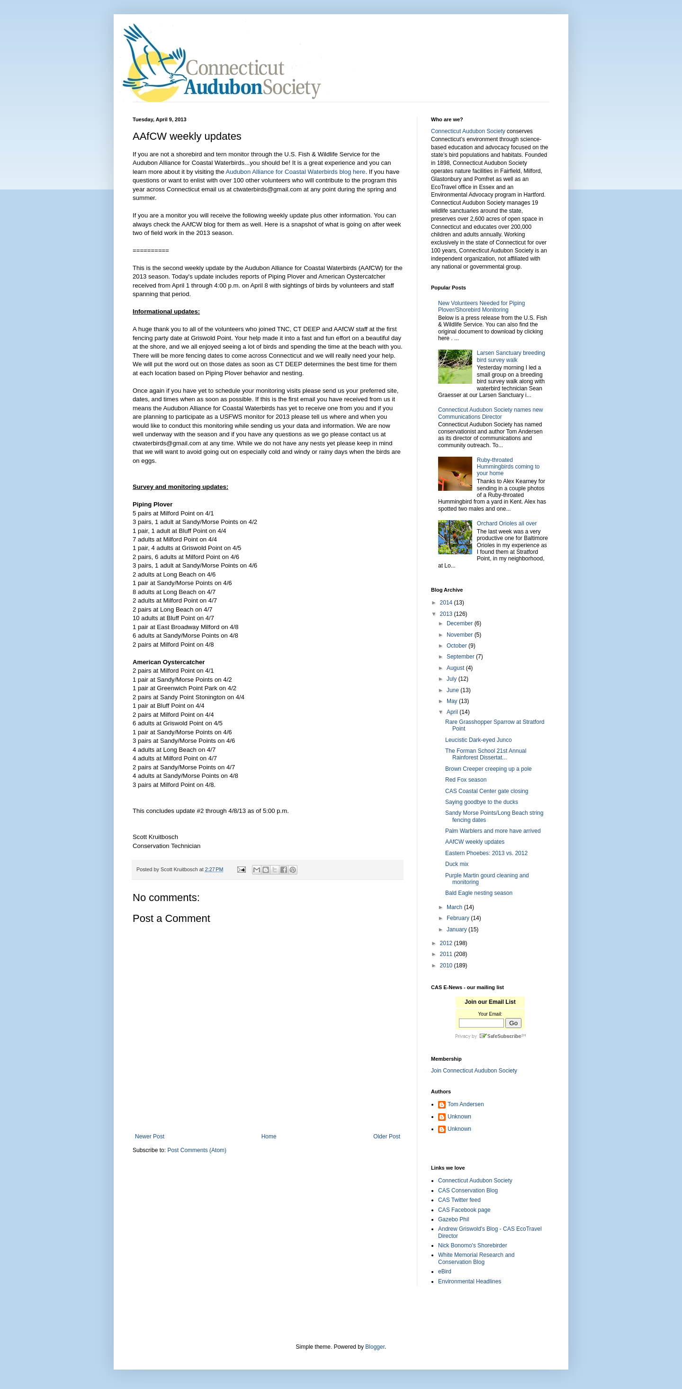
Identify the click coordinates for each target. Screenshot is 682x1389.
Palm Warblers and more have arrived (493, 831)
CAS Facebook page (464, 1210)
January (457, 929)
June (453, 690)
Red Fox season (465, 779)
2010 (447, 965)
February (459, 918)
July (452, 679)
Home (269, 1136)
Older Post (386, 1136)
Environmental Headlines (469, 1281)
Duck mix (456, 864)
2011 (447, 954)
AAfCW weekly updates (474, 842)
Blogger (375, 1347)
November (461, 634)
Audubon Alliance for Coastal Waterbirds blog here (295, 171)
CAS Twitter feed (459, 1200)
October (457, 645)
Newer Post (149, 1136)
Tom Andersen (466, 1104)
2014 (447, 602)
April (453, 712)
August (456, 668)
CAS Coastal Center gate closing (486, 791)
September (461, 656)
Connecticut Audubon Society (468, 131)
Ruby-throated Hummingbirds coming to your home (508, 467)
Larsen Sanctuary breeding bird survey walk (511, 356)
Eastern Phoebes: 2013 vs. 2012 (486, 853)
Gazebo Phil (453, 1219)
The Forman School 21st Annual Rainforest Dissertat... (485, 754)
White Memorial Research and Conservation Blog (476, 1258)
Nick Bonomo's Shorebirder (472, 1245)
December (461, 623)
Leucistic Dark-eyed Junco (478, 740)
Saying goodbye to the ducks (481, 802)
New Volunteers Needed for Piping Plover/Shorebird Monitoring (481, 306)
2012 (447, 943)
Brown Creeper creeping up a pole (488, 769)
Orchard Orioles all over (507, 523)
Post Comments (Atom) (196, 1150)
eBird (444, 1271)
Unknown (459, 1116)
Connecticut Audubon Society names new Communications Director (490, 413)
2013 (447, 614)
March (455, 907)
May (453, 701)
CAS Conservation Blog (468, 1190)
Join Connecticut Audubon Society (474, 1070)
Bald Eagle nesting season (478, 893)
